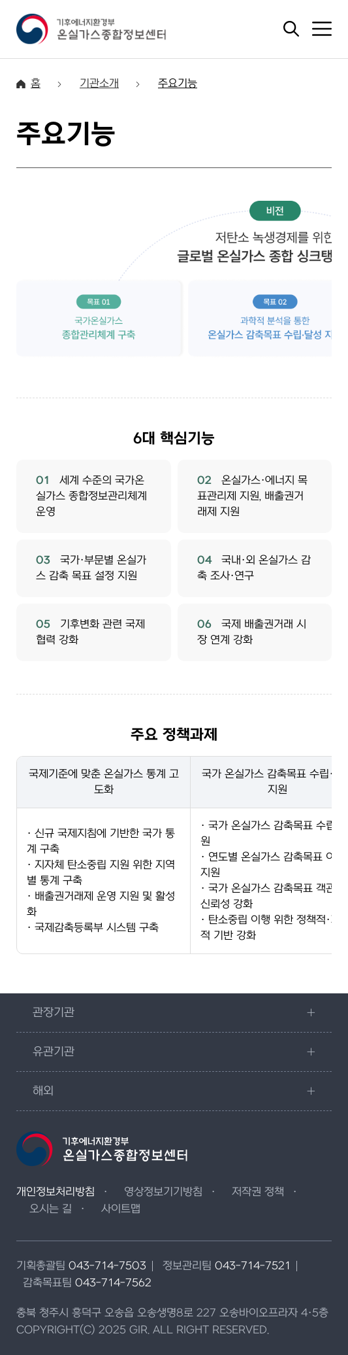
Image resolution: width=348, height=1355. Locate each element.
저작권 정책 (258, 1192)
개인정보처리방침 (55, 1192)
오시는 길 (50, 1209)
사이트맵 (120, 1209)
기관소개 (99, 84)
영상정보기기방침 (163, 1192)
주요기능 (177, 84)
